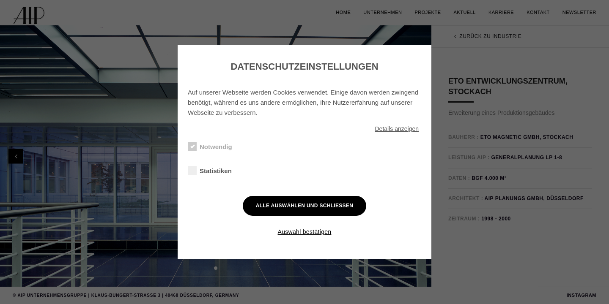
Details (397, 128)
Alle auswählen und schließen (304, 206)
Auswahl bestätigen (305, 231)
